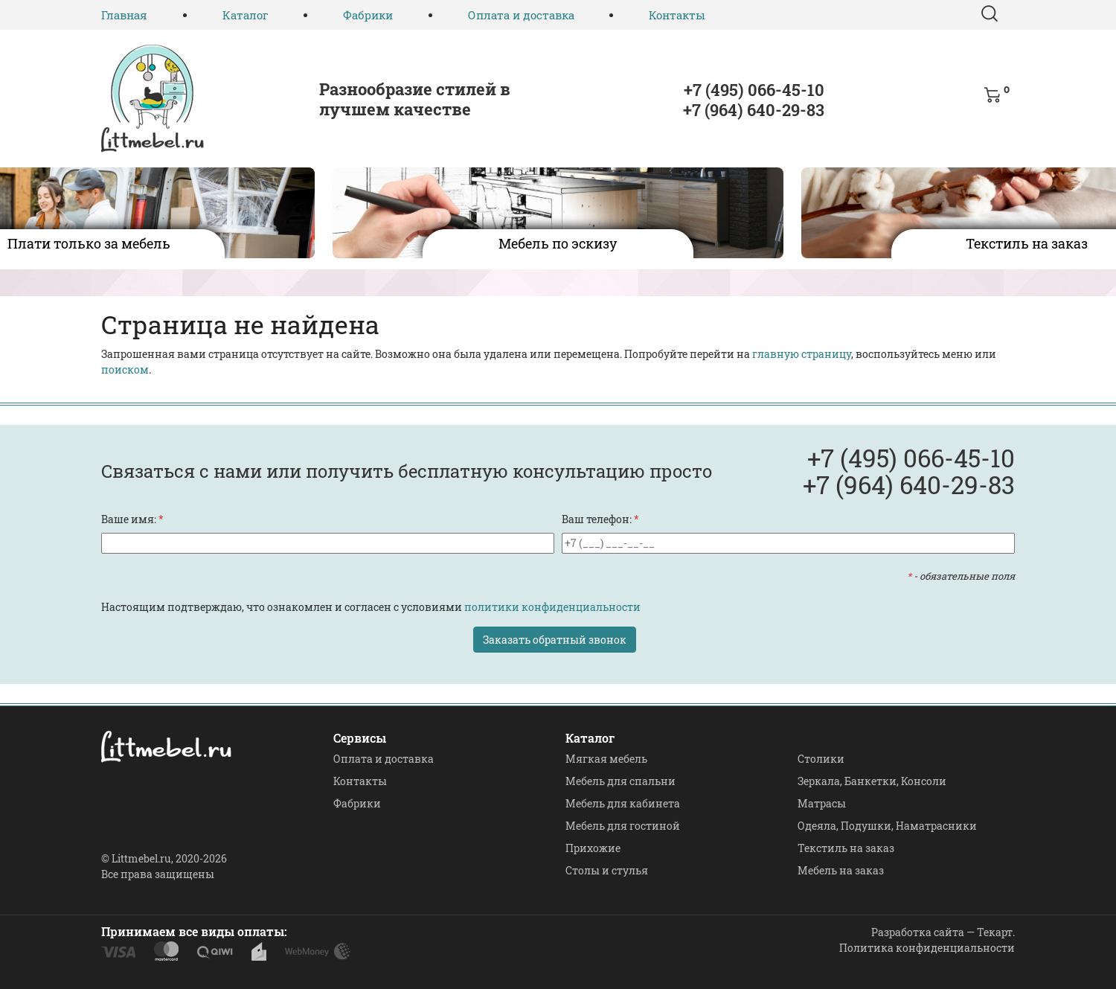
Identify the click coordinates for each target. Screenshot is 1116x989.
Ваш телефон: (600, 519)
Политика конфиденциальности (927, 948)
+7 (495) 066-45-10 (754, 89)
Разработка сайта (917, 932)
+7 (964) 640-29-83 (753, 110)
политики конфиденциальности (552, 607)
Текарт (995, 932)
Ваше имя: (132, 519)
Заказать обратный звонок (554, 640)
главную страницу (801, 354)
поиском (125, 369)
